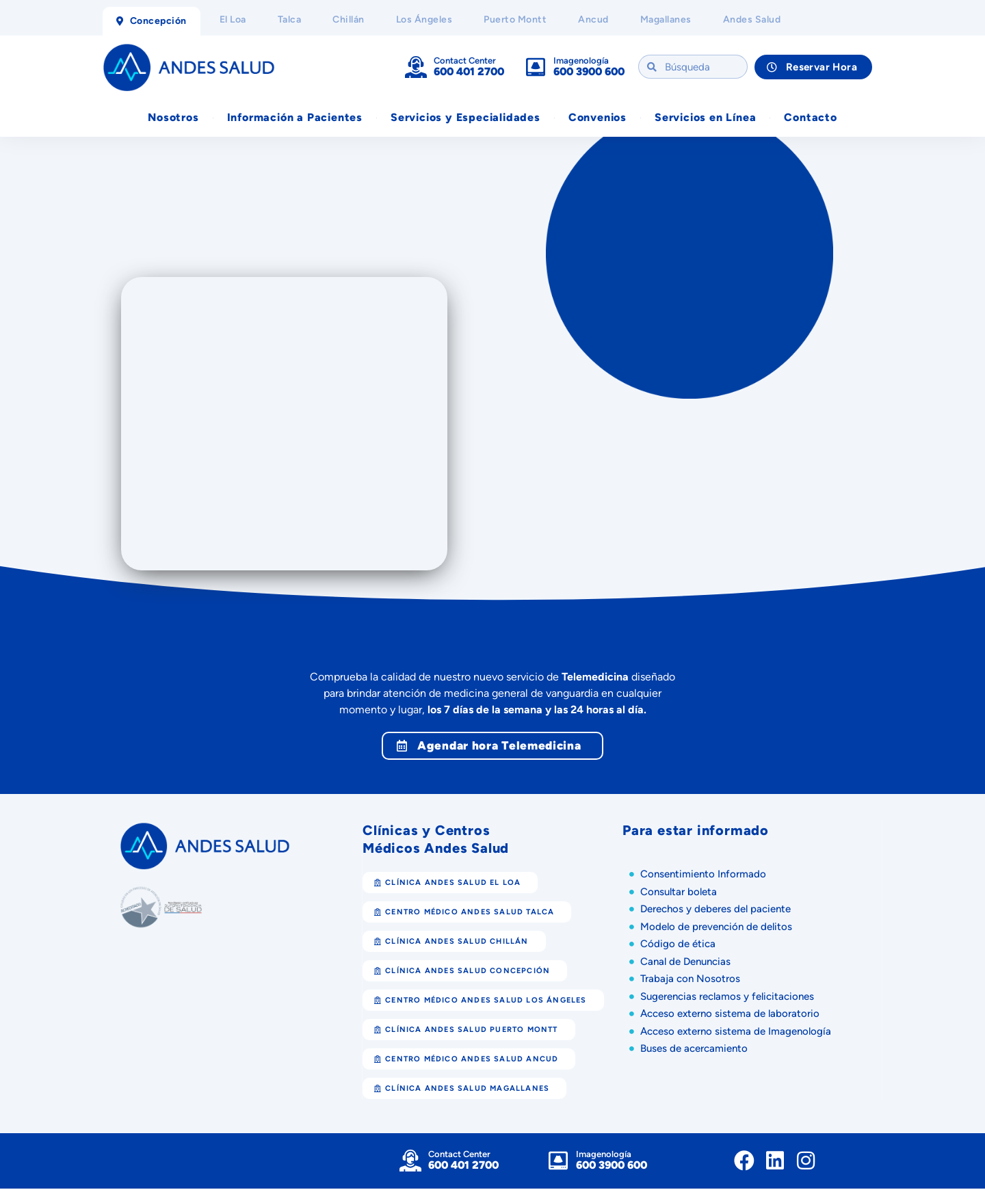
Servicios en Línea (705, 118)
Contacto (810, 118)
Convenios (597, 118)
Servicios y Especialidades (465, 118)
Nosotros (173, 118)
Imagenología (581, 61)
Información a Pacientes (295, 118)
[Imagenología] (536, 68)
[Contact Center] (416, 68)
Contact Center (465, 61)
